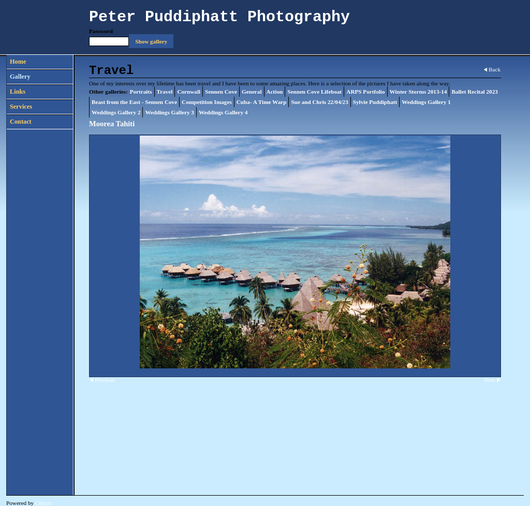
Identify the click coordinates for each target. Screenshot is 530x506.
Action (275, 91)
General (252, 91)
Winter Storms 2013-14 (418, 91)
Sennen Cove (221, 91)
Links (17, 91)
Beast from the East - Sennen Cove (134, 102)
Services (21, 106)
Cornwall (188, 91)
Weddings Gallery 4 (223, 112)
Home (18, 61)
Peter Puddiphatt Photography (219, 17)
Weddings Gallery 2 (116, 112)
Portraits (141, 91)
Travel (165, 91)
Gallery (20, 76)
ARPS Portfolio (365, 91)
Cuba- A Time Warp (262, 102)
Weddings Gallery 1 (426, 102)
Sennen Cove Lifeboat (314, 91)
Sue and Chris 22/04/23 (319, 102)
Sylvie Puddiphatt (375, 102)
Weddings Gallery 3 (169, 112)
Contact (21, 121)
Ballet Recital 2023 (474, 91)
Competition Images (207, 102)
